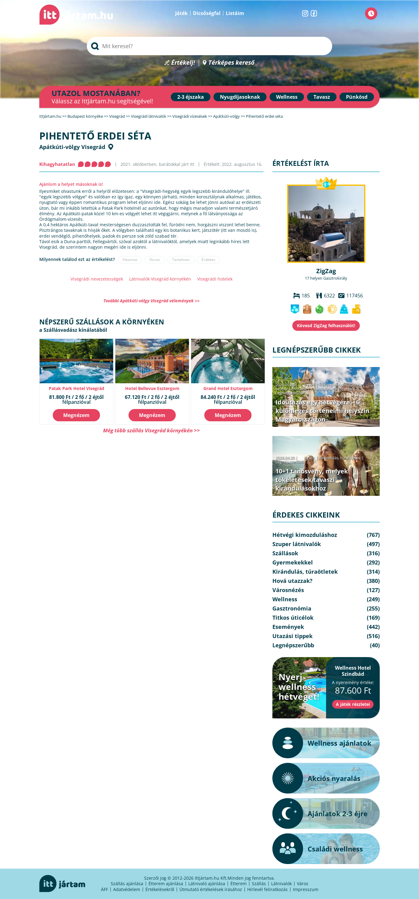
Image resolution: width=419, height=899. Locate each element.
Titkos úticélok (292, 617)
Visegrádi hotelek (215, 279)
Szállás (259, 883)
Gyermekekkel (292, 562)
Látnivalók (281, 883)
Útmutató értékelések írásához (210, 889)
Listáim (235, 13)
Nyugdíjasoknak (240, 97)
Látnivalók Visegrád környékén (160, 279)
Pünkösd (356, 97)
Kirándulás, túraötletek (331, 389)
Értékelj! (183, 62)
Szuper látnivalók (291, 389)
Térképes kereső (231, 62)
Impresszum (305, 889)
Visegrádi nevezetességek (97, 279)
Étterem (238, 883)
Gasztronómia (291, 608)
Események (288, 626)
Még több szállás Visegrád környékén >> (151, 430)
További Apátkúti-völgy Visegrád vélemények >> (151, 301)
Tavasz (321, 97)
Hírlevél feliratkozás (267, 889)
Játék (181, 13)
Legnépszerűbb (289, 393)
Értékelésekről (159, 889)
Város (302, 883)
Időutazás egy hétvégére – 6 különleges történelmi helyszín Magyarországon (322, 410)
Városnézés (288, 590)
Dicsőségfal (207, 13)
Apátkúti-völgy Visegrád (72, 147)
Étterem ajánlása (165, 883)
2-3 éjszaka (190, 97)
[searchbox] (209, 46)
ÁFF (104, 889)
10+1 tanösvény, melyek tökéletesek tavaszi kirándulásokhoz (311, 479)
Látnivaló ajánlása (206, 883)
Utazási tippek (292, 636)
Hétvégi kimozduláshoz (340, 385)
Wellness (287, 97)
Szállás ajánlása (127, 883)
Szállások (285, 553)
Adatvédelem (126, 889)
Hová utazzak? (292, 580)
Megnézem (76, 415)
